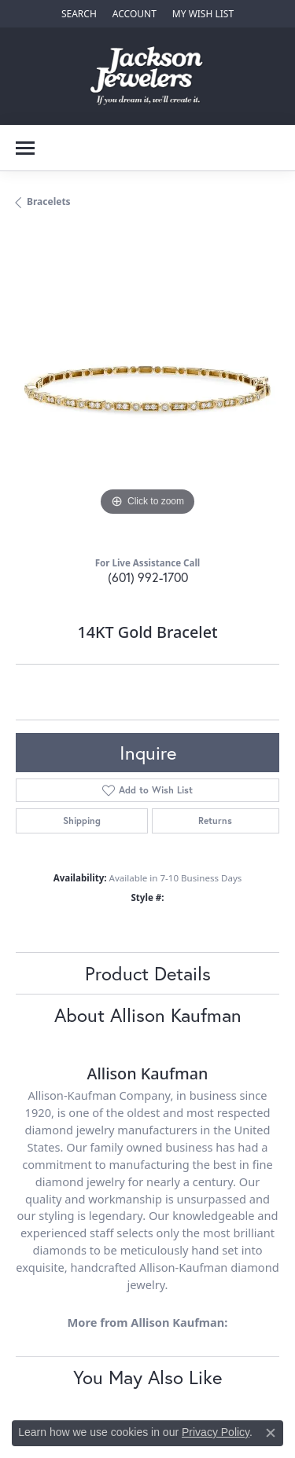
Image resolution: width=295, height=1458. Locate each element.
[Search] (79, 13)
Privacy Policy (215, 1432)
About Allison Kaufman (148, 1015)
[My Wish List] (203, 13)
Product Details (148, 973)
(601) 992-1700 (148, 577)
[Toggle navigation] (25, 148)
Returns (215, 820)
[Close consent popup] (270, 1433)
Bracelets (49, 201)
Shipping (82, 820)
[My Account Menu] (134, 13)
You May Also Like (147, 1377)
